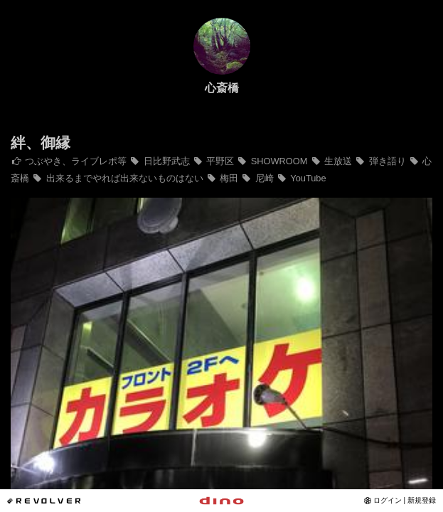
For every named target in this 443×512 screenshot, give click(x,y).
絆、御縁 (40, 142)
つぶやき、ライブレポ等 (69, 161)
